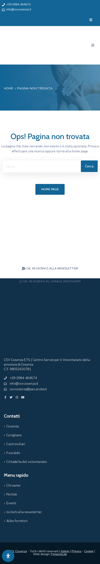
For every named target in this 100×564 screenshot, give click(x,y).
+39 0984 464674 (18, 4)
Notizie (11, 494)
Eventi (11, 503)
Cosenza (12, 426)
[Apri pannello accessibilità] (8, 556)
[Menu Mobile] (90, 20)
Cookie (88, 551)
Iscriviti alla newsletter (24, 512)
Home (8, 88)
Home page (50, 189)
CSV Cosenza (18, 551)
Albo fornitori (16, 521)
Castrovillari (15, 444)
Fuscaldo (13, 453)
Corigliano (14, 435)
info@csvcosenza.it (18, 9)
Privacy (76, 551)
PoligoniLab (59, 554)
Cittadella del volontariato (26, 462)
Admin (65, 551)
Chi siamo (13, 485)
